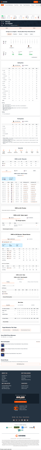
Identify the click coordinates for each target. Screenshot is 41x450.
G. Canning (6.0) (33, 195)
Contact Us (4, 375)
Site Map (13, 416)
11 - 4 (13, 199)
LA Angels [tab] (25, 65)
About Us (4, 373)
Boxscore (9, 34)
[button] (36, 225)
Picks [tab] (20, 28)
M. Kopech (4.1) (25, 195)
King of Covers (24, 387)
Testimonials (4, 381)
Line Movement (34, 57)
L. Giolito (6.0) (25, 201)
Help (17, 416)
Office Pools (24, 388)
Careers (3, 376)
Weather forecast (14, 25)
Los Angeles (9, 23)
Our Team (4, 378)
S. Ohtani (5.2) (33, 197)
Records (20, 34)
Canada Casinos (5, 387)
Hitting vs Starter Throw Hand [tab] (33, 281)
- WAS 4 (9, 267)
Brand (3, 379)
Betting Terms (20, 175)
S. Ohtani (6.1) (33, 188)
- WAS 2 (9, 250)
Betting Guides (26, 373)
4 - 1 (13, 197)
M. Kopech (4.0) (25, 188)
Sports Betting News (26, 376)
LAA (4, 165)
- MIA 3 (9, 256)
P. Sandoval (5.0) (33, 184)
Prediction (15, 34)
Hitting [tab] (20, 281)
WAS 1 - (9, 252)
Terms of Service (26, 416)
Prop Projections (26, 5)
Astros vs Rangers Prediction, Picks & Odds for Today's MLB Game (16, 348)
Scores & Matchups (9, 5)
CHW (4, 163)
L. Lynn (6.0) (25, 184)
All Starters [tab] (20, 305)
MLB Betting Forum (20, 363)
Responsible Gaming (26, 379)
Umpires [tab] (32, 305)
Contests (24, 383)
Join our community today (20, 401)
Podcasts (23, 378)
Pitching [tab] (8, 281)
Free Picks (16, 5)
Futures (32, 5)
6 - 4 (13, 195)
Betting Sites (6, 383)
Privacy (20, 416)
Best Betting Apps (6, 388)
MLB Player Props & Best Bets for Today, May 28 (13, 353)
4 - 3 (13, 201)
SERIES (34, 170)
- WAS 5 (9, 258)
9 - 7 (13, 184)
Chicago (7, 21)
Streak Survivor (24, 385)
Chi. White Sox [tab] (16, 65)
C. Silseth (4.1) (33, 199)
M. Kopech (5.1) (25, 197)
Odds (21, 5)
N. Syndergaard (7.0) (34, 201)
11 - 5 (13, 186)
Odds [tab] (34, 28)
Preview (26, 34)
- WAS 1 (9, 254)
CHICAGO (11, 217)
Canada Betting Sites (6, 385)
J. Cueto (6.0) (25, 199)
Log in (36, 1)
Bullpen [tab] (8, 305)
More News (38, 341)
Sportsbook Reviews (26, 375)
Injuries (31, 34)
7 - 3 (13, 193)
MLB (2, 5)
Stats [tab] (7, 28)
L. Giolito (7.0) (25, 186)
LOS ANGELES (30, 217)
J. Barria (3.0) (33, 186)
